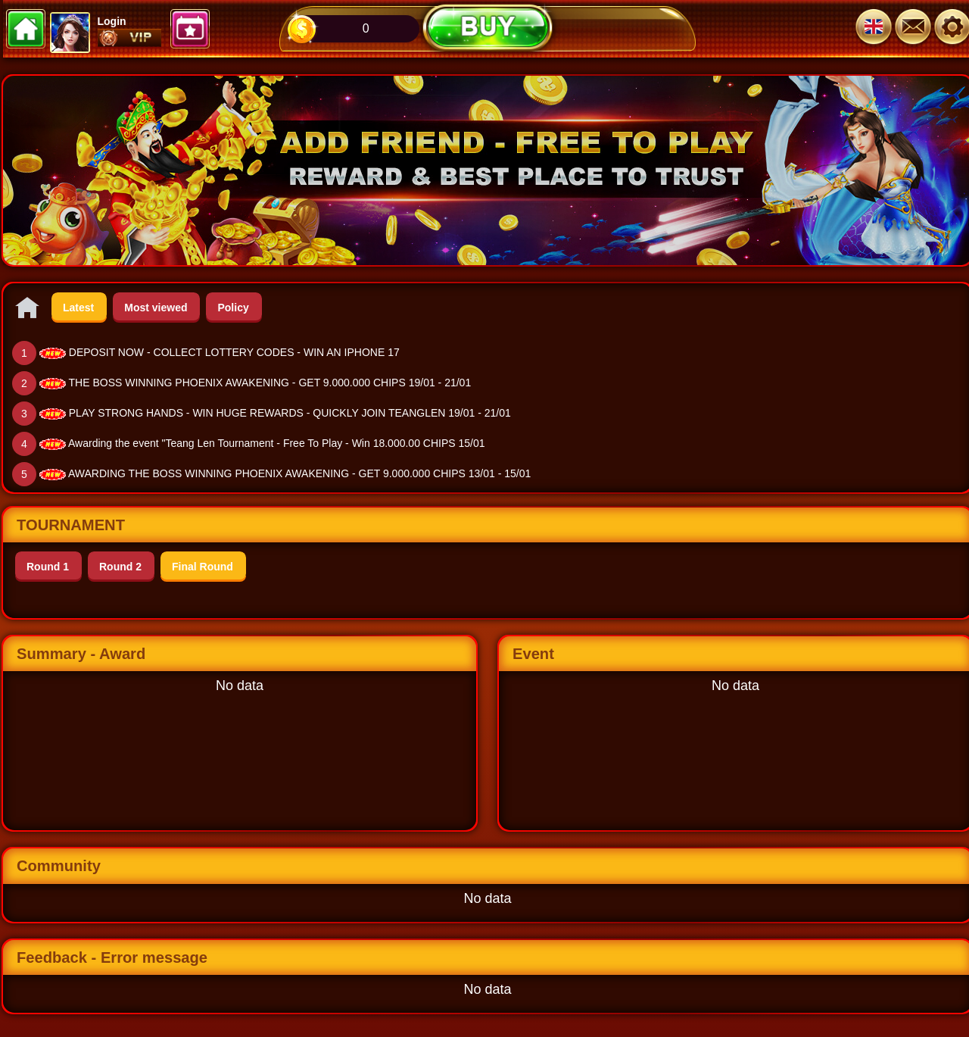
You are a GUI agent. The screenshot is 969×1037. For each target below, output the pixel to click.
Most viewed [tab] (155, 307)
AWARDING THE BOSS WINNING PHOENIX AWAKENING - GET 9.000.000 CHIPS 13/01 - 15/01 (299, 473)
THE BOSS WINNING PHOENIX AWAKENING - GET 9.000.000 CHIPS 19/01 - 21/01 (270, 382)
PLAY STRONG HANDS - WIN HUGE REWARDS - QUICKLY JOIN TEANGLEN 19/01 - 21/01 (290, 413)
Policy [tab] (232, 307)
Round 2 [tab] (120, 567)
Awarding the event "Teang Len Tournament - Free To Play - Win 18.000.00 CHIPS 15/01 (276, 443)
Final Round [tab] (202, 567)
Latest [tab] (78, 307)
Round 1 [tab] (47, 567)
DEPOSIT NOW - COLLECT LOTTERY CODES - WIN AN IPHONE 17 (234, 352)
